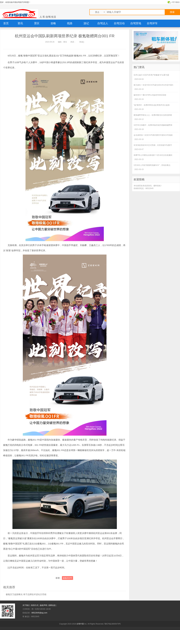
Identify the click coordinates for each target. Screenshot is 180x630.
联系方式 (35, 605)
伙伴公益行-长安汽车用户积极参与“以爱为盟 (151, 75)
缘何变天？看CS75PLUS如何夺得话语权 (150, 95)
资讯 (20, 23)
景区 (36, 23)
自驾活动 (119, 23)
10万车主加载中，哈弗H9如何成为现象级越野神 (153, 125)
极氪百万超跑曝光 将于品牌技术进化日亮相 (26, 594)
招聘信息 (52, 605)
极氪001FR (67, 578)
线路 (69, 23)
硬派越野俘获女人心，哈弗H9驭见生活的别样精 (153, 115)
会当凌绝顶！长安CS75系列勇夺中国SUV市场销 (153, 135)
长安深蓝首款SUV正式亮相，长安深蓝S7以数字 (153, 145)
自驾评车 (152, 23)
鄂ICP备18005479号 (112, 624)
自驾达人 (102, 23)
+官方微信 (175, 2)
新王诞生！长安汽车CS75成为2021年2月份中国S (153, 85)
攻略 (53, 23)
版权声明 (44, 605)
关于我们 (26, 605)
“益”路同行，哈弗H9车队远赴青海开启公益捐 (152, 105)
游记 (86, 23)
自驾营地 (135, 23)
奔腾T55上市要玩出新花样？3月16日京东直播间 (153, 155)
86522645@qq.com (39, 613)
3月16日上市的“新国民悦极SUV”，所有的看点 (152, 165)
